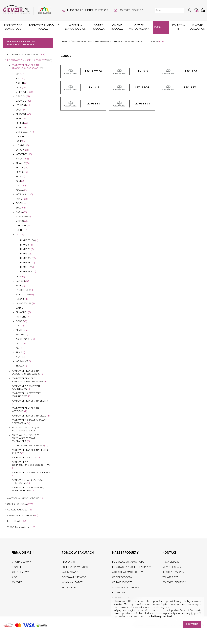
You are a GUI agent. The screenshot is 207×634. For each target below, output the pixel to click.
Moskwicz (23, 361)
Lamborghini (25, 304)
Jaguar (22, 281)
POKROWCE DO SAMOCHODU (13, 27)
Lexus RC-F (28, 258)
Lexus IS (26, 245)
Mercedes (24, 154)
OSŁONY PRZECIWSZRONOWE (30, 446)
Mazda (22, 190)
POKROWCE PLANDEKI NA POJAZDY (44, 27)
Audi (21, 186)
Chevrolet (24, 92)
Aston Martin (25, 339)
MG (19, 348)
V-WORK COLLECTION (21, 527)
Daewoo (23, 101)
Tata (20, 177)
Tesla (20, 353)
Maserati (22, 335)
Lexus (21, 235)
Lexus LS (26, 254)
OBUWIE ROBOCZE (117, 27)
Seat (21, 119)
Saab (20, 286)
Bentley (22, 330)
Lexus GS (27, 249)
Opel (21, 110)
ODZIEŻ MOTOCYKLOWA (139, 27)
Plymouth (23, 312)
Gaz (20, 326)
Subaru (22, 172)
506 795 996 (101, 10)
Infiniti (22, 230)
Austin (21, 83)
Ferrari (22, 299)
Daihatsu (23, 137)
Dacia (21, 212)
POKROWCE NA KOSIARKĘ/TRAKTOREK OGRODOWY (31, 465)
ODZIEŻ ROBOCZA (98, 27)
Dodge (21, 321)
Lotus (21, 308)
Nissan (22, 159)
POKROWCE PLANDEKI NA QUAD (31, 416)
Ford (21, 141)
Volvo (22, 221)
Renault (23, 163)
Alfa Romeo (25, 217)
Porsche (23, 317)
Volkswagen (25, 132)
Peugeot (23, 114)
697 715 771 (172, 577)
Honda (22, 146)
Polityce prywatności (162, 616)
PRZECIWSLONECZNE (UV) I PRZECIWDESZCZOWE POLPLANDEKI (26, 438)
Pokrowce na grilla (26, 458)
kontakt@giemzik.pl (131, 10)
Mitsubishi (24, 195)
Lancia (22, 150)
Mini (20, 181)
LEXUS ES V (27, 267)
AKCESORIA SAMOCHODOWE (75, 27)
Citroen (23, 97)
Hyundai (23, 105)
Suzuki (22, 123)
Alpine (21, 357)
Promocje (161, 27)
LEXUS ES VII (28, 272)
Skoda (22, 168)
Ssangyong (25, 295)
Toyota (22, 128)
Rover (22, 199)
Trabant (22, 366)
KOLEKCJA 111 (178, 27)
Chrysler (23, 226)
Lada (21, 88)
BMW (21, 208)
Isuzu (21, 344)
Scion (21, 203)
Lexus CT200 (29, 240)
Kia (20, 74)
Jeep (20, 277)
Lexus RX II (27, 263)
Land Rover (24, 290)
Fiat (20, 79)
